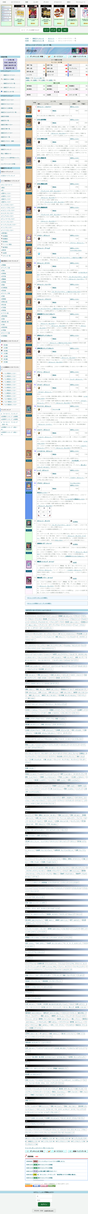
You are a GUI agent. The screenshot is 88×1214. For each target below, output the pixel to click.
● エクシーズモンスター (8, 207)
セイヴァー (52, 818)
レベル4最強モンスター (8, 382)
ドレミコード (34, 891)
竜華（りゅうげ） (73, 1092)
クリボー (44, 713)
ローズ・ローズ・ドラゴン (69, 1118)
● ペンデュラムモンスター (8, 224)
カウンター (66, 675)
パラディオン (45, 937)
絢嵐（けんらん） (46, 724)
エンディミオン (58, 660)
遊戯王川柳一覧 (5, 129)
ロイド (27, 1118)
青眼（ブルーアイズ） (69, 975)
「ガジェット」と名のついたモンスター (60, 343)
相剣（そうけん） (31, 836)
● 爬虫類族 (4, 316)
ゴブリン (44, 745)
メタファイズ (48, 1048)
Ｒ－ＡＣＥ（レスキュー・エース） (66, 1109)
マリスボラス (70, 1025)
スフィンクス (52, 800)
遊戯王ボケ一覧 (5, 137)
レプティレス (29, 1112)
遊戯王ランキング (6, 149)
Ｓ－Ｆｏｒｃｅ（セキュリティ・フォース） (70, 818)
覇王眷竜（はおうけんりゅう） (35, 920)
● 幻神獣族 (4, 287)
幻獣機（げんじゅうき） (63, 730)
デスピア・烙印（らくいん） (71, 871)
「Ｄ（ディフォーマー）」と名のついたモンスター (66, 292)
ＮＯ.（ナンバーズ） (38, 897)
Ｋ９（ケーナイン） (59, 724)
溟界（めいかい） (31, 1048)
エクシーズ (29, 654)
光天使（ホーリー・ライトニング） (51, 1007)
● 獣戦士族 (4, 302)
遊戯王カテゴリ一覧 (6, 14)
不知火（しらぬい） (64, 777)
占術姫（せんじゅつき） (62, 821)
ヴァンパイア (39, 1132)
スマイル (77, 800)
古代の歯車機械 (41, 119)
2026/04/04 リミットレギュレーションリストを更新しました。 (46, 1161)
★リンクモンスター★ (47, 1141)
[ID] (44, 1196)
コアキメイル (29, 739)
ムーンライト (46, 1042)
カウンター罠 (5, 256)
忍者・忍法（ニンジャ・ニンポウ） (36, 903)
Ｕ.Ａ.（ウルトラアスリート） (46, 648)
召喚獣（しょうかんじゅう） (48, 777)
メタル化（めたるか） (60, 1048)
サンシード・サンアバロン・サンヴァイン (66, 759)
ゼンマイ (64, 830)
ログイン (36, 1192)
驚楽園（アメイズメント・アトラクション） (56, 619)
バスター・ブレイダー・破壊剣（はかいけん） (47, 929)
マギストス (65, 1013)
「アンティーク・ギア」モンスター (50, 191)
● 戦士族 (3, 304)
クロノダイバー (66, 713)
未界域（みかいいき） (32, 1034)
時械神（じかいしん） (59, 786)
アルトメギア (54, 622)
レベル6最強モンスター (8, 387)
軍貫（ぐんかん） (61, 719)
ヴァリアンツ (37, 1129)
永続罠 (4, 253)
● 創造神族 (4, 327)
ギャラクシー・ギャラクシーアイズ (56, 704)
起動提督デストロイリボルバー (46, 314)
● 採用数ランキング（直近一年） (9, 428)
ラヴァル (61, 1083)
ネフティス (63, 914)
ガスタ (47, 684)
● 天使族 (3, 307)
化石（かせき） (42, 678)
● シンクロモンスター (7, 205)
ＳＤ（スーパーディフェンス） (46, 803)
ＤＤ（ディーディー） (78, 868)
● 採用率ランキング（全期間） (10, 419)
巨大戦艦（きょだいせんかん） (68, 695)
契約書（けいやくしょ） (33, 724)
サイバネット (29, 753)
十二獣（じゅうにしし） (55, 789)
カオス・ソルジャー (77, 675)
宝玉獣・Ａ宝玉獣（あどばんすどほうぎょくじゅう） (53, 1004)
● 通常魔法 (4, 233)
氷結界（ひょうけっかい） (54, 943)
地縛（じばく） (71, 786)
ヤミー (27, 1063)
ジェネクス (29, 786)
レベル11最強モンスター (9, 402)
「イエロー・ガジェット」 (77, 478)
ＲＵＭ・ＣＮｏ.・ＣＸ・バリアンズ (46, 1083)
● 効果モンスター (6, 196)
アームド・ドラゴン (79, 625)
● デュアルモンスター (7, 216)
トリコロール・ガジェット (45, 451)
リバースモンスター (76, 250)
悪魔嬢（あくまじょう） (66, 616)
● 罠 (2, 190)
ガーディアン (54, 684)
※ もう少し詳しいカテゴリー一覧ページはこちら (39, 1148)
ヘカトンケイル (47, 987)
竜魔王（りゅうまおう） (38, 1095)
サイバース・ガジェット (44, 406)
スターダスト (47, 797)
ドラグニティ (59, 888)
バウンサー (29, 929)
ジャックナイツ (35, 789)
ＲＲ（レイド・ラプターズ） (45, 1109)
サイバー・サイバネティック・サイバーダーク (48, 753)
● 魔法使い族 (5, 322)
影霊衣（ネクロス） (53, 914)
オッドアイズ (73, 666)
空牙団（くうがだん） (32, 710)
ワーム (42, 1124)
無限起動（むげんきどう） (33, 1042)
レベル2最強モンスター (8, 376)
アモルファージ (75, 619)
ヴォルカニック (69, 1132)
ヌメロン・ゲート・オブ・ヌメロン (36, 908)
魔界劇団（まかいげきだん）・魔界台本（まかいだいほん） (43, 1013)
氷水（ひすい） (40, 943)
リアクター (29, 1089)
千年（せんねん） (52, 824)
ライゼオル (39, 1080)
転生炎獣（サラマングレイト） (66, 756)
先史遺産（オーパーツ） (46, 669)
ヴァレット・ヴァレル (59, 1129)
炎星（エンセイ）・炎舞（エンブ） (74, 657)
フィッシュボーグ (36, 966)
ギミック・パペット (38, 704)
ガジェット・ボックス (43, 521)
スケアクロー (37, 797)
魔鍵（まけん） (45, 1016)
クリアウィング (71, 710)
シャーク (56, 774)
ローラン (81, 1118)
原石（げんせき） (77, 730)
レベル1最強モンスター (8, 373)
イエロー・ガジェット (43, 235)
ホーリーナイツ (35, 1007)
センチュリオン (75, 821)
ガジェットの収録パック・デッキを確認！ (39, 603)
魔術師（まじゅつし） (63, 1019)
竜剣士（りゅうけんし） (59, 1092)
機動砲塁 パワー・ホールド (45, 578)
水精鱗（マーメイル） (35, 1028)
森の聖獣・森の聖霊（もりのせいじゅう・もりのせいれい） (49, 1057)
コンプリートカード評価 (8, 164)
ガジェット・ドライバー (44, 299)
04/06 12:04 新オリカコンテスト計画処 (39, 1168)
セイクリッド (29, 815)
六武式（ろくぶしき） (37, 1118)
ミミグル (32, 1037)
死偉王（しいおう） (31, 774)
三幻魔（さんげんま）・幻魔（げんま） (41, 759)
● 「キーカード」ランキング (9, 413)
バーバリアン (42, 932)
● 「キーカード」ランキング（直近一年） (9, 423)
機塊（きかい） (30, 689)
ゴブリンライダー (54, 745)
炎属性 (51, 80)
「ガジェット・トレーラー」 (76, 279)
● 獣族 (3, 285)
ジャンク (44, 789)
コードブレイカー (77, 739)
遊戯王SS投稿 (5, 116)
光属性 (28, 80)
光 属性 (4, 348)
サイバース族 (38, 78)
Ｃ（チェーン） (30, 850)
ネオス (27, 914)
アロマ (62, 622)
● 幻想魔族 (4, 336)
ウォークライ (32, 648)
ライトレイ (47, 1080)
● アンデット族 (5, 268)
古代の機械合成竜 (42, 184)
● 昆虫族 (3, 290)
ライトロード (56, 1080)
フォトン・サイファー (65, 966)
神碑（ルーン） (30, 1100)
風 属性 (4, 359)
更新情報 (30, 1157)
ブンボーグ (80, 975)
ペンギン (28, 998)
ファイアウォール (31, 963)
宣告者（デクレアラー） (54, 871)
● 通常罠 (3, 250)
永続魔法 (4, 236)
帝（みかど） (44, 1034)
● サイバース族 (5, 333)
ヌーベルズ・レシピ (53, 908)
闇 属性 (4, 345)
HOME (27, 38)
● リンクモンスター (6, 227)
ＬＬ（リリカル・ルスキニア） (56, 1095)
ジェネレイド (37, 786)
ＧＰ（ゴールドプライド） (36, 748)
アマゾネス (38, 619)
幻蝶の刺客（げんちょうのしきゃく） (45, 733)
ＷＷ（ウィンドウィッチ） (54, 645)
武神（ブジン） (30, 975)
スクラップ (29, 797)
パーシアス (68, 937)
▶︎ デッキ (29, 116)
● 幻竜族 (3, 330)
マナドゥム (34, 1025)
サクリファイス (42, 756)
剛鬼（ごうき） (30, 745)
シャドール (49, 774)
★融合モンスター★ (34, 1141)
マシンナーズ (70, 1016)
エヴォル (67, 660)
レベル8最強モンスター (8, 393)
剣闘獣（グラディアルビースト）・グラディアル (40, 719)
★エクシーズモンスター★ (33, 1138)
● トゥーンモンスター (7, 222)
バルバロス (65, 929)
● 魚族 (3, 296)
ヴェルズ (53, 1132)
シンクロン (52, 780)
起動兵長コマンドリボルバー (45, 348)
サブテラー (52, 756)
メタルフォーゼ (72, 1048)
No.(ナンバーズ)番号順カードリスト (10, 159)
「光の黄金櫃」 (75, 460)
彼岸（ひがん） (30, 943)
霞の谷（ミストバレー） (69, 1034)
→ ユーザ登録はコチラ (46, 1192)
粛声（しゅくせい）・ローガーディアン (72, 774)
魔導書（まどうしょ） (76, 1022)
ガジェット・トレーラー (44, 284)
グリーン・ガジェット (43, 372)
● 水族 (3, 324)
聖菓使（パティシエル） (33, 937)
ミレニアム (49, 1037)
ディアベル (29, 868)
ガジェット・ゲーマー (43, 263)
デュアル (49, 874)
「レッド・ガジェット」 (76, 379)
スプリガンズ (70, 800)
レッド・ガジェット (43, 470)
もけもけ (28, 1057)
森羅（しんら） (61, 780)
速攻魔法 (4, 241)
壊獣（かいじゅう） (43, 675)
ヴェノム (47, 1132)
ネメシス (79, 914)
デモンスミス (41, 874)
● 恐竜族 (3, 282)
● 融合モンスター (6, 199)
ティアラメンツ (30, 859)
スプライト (61, 800)
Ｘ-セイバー (47, 654)
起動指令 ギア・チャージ (44, 543)
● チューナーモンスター (8, 219)
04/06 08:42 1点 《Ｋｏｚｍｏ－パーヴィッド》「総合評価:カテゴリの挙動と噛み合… (51, 1175)
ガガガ (33, 684)
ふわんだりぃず (67, 969)
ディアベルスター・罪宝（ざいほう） (45, 868)
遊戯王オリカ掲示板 (7, 108)
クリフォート (36, 713)
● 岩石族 (3, 276)
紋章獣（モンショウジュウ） (77, 1057)
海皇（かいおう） (31, 675)
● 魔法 (3, 187)
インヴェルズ (71, 637)
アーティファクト (66, 625)
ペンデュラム (36, 998)
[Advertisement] (10, 46)
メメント (81, 1048)
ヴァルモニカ (47, 1129)
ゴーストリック (74, 745)
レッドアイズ (82, 1109)
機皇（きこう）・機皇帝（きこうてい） (47, 689)
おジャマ (64, 666)
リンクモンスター (75, 483)
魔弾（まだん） (53, 1022)
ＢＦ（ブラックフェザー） (44, 975)
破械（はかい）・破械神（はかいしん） (56, 920)
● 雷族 (3, 270)
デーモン (35, 877)
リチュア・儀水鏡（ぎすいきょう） (63, 1089)
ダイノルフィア (64, 841)
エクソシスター (38, 654)
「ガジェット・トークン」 (45, 424)
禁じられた (31, 698)
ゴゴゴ (38, 745)
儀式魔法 (4, 247)
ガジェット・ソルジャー (44, 107)
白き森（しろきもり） (78, 777)
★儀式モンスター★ (48, 1138)
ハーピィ (45, 923)
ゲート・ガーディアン (64, 733)
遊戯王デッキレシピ (6, 12)
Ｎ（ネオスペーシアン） (38, 914)
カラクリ (51, 678)
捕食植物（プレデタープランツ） (52, 981)
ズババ (27, 809)
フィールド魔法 (6, 244)
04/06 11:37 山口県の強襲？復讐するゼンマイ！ (41, 1171)
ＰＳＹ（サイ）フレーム (71, 753)
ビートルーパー (39, 952)
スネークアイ (56, 797)
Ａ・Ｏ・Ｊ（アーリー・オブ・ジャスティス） (39, 628)
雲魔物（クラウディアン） (57, 710)
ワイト (27, 1124)
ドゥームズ (29, 888)
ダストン (73, 841)
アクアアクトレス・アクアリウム (35, 616)
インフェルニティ (37, 637)
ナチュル (28, 897)
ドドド (36, 888)
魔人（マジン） (76, 1019)
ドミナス (41, 888)
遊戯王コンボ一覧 (5, 17)
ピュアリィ (29, 958)
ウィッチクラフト (31, 645)
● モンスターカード (6, 185)
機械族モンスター (42, 492)
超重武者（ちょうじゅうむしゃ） (64, 850)
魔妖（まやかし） (44, 1025)
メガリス (40, 1048)
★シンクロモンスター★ (63, 1138)
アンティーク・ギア (45, 625)
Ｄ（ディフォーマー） (63, 868)
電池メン (56, 874)
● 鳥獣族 (3, 310)
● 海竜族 (3, 273)
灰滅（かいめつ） (56, 675)
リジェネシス (37, 1089)
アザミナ (77, 616)
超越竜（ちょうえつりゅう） (44, 850)
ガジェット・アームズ (43, 248)
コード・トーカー (65, 739)
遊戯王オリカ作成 (5, 20)
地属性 (35, 80)
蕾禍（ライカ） (30, 1080)
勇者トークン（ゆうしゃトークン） (36, 1068)
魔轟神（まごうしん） (58, 1016)
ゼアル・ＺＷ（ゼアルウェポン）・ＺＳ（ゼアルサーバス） (43, 830)
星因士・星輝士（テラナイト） (72, 859)
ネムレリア (71, 914)
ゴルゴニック (64, 745)
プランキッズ (57, 975)
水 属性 (4, 353)
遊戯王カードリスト (6, 6)
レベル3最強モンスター (8, 379)
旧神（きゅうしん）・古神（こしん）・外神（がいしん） (42, 692)
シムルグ (41, 774)
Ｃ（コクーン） (39, 739)
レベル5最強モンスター (8, 384)
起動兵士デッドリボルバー (45, 335)
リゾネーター (47, 1089)
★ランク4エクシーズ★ (78, 1141)
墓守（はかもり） (75, 920)
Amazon (27, 1184)
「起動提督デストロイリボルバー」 (74, 556)
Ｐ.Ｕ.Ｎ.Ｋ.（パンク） (57, 937)
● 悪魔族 (3, 265)
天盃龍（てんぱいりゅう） (49, 862)
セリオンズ (32, 821)
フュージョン (49, 969)
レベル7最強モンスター (8, 390)
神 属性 (4, 362)
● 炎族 (3, 319)
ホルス (72, 1004)
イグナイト (29, 634)
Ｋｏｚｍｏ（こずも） (52, 739)
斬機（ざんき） (30, 768)
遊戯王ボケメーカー (7, 133)
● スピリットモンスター (8, 210)
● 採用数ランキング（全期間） (10, 416)
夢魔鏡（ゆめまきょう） (60, 1068)
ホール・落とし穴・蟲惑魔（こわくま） (75, 1007)
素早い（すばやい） (68, 797)
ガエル (27, 684)
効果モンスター (74, 119)
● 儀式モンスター (6, 202)
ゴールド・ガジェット (43, 385)
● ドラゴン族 (5, 313)
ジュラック (79, 789)
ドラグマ (67, 888)
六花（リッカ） (79, 1089)
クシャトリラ (44, 710)
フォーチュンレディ (79, 966)
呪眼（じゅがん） (69, 789)
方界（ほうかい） (31, 1004)
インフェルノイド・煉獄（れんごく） (55, 637)
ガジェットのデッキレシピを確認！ (37, 598)
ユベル (50, 1068)
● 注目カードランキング (8, 175)
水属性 (43, 80)
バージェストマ (75, 929)
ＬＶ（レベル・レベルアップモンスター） (47, 1112)
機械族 (28, 78)
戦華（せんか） (48, 821)
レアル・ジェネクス (31, 1106)
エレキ (72, 654)
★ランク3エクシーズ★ (63, 1141)
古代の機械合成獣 (42, 139)
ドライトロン (50, 888)
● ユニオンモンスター (7, 213)
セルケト (40, 821)
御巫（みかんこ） (55, 1034)
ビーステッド (29, 952)
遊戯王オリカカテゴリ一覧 (8, 112)
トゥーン (28, 882)
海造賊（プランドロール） (33, 981)
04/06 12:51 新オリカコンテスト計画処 (39, 1165)
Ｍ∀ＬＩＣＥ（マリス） (58, 1025)
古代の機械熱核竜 (42, 207)
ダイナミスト (54, 841)
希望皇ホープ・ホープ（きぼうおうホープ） (74, 689)
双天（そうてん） (43, 836)
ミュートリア (40, 1037)
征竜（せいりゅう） (41, 818)
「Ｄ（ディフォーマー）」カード (60, 525)
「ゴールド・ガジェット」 (45, 392)
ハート (39, 923)
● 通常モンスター (6, 193)
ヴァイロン (29, 1129)
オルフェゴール (32, 669)
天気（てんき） (35, 862)
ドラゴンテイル (76, 888)
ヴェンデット (29, 1132)
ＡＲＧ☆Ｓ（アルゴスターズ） (40, 622)
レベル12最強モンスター (9, 404)
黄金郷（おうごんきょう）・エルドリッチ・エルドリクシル (43, 666)
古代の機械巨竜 (41, 158)
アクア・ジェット (52, 616)
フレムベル (58, 969)
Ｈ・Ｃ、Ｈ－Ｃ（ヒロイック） (73, 943)
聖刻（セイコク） (64, 815)
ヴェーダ (60, 1132)
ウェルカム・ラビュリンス (72, 645)
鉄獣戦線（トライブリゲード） (51, 882)
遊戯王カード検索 (5, 9)
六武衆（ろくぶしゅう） (53, 1118)
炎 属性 (4, 356)
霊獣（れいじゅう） (56, 1106)
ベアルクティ (29, 992)
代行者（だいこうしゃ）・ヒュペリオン (37, 841)
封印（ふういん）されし (50, 966)
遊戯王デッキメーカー (7, 100)
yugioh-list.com (48, 1211)
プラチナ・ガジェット (43, 483)
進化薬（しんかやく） (41, 780)
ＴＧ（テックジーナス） (54, 859)
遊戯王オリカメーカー (7, 104)
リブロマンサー (37, 1092)
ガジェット (51, 38)
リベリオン (47, 1092)
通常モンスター (74, 107)
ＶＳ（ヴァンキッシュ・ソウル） (76, 1129)
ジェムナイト (47, 786)
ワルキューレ (35, 1124)
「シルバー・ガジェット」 (45, 437)
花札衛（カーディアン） (63, 678)
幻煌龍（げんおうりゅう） (33, 730)
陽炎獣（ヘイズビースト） (33, 987)
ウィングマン (41, 645)
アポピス (30, 619)
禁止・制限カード (6, 153)
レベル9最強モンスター (8, 396)
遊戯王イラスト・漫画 (7, 141)
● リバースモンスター (7, 230)
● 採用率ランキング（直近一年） (9, 433)
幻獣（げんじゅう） (48, 730)
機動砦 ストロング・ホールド (45, 562)
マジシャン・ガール (31, 1019)
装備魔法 (4, 239)
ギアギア (28, 704)
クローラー (75, 713)
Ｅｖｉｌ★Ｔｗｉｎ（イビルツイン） (64, 634)
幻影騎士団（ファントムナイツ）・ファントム (51, 963)
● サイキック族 (5, 293)
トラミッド (65, 882)
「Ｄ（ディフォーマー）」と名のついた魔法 (69, 257)
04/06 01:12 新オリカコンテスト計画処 (39, 1178)
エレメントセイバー (44, 657)
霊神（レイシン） (44, 1106)
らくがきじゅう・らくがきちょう (71, 1080)
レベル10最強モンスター (9, 399)
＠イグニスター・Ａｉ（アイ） (43, 634)
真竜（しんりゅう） (74, 780)
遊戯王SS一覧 (5, 120)
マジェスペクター (81, 1016)
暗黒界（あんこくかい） (72, 622)
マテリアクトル (63, 1022)
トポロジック (36, 882)
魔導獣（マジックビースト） (47, 1019)
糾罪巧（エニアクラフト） (60, 654)
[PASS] (44, 1200)
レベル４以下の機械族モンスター (75, 499)
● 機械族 (3, 279)
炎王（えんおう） (57, 657)
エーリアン (74, 660)
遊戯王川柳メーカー (7, 124)
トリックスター (74, 882)
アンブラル (56, 625)
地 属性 (4, 351)
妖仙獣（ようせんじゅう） (33, 1074)
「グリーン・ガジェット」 (77, 243)
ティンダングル (40, 859)
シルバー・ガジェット (43, 430)
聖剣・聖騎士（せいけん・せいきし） (46, 815)
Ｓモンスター (59, 540)
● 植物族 (3, 299)
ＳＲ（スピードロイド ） (39, 800)
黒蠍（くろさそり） (54, 713)
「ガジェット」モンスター (58, 133)
